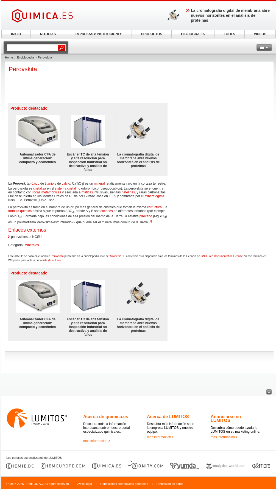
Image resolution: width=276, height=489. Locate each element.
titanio (49, 183)
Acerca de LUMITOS (168, 416)
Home (9, 57)
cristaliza (39, 188)
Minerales (31, 245)
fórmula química (20, 211)
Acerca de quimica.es (105, 416)
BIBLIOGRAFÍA (193, 34)
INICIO (16, 34)
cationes (107, 211)
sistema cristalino (67, 188)
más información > (96, 441)
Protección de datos (170, 483)
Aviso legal (84, 483)
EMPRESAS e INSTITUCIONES (98, 34)
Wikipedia (115, 256)
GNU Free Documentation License (222, 256)
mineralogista (154, 196)
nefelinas (128, 192)
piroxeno (146, 216)
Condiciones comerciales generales (124, 483)
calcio (66, 183)
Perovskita (57, 256)
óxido (36, 183)
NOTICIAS (48, 34)
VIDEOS (260, 34)
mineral (99, 183)
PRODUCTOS (151, 34)
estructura (154, 207)
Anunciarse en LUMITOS (226, 418)
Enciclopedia (25, 57)
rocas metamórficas (46, 192)
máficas (87, 192)
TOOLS (229, 34)
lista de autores (52, 260)
